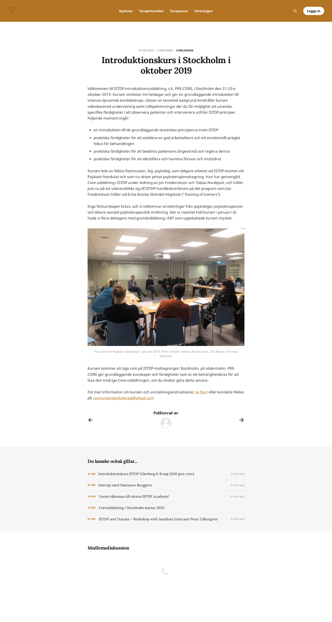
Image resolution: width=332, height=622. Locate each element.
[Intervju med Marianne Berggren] (166, 485)
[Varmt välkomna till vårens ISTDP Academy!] (166, 496)
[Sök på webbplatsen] (295, 11)
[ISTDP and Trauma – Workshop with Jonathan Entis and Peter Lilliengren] (166, 519)
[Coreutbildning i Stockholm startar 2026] (166, 507)
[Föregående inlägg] (90, 420)
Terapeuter (179, 11)
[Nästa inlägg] (241, 420)
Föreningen (203, 11)
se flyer (201, 391)
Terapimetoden (151, 11)
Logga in (313, 11)
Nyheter (126, 11)
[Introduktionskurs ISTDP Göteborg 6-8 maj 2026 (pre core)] (166, 473)
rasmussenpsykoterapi (112, 397)
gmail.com (145, 397)
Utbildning (184, 50)
